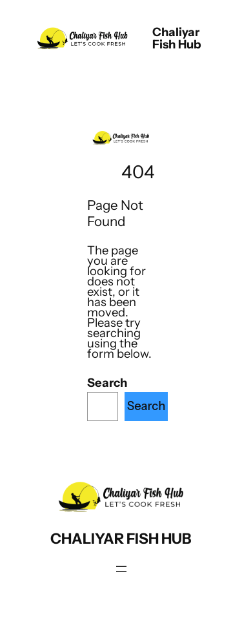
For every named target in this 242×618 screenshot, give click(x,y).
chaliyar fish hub (176, 38)
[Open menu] (121, 569)
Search (107, 382)
